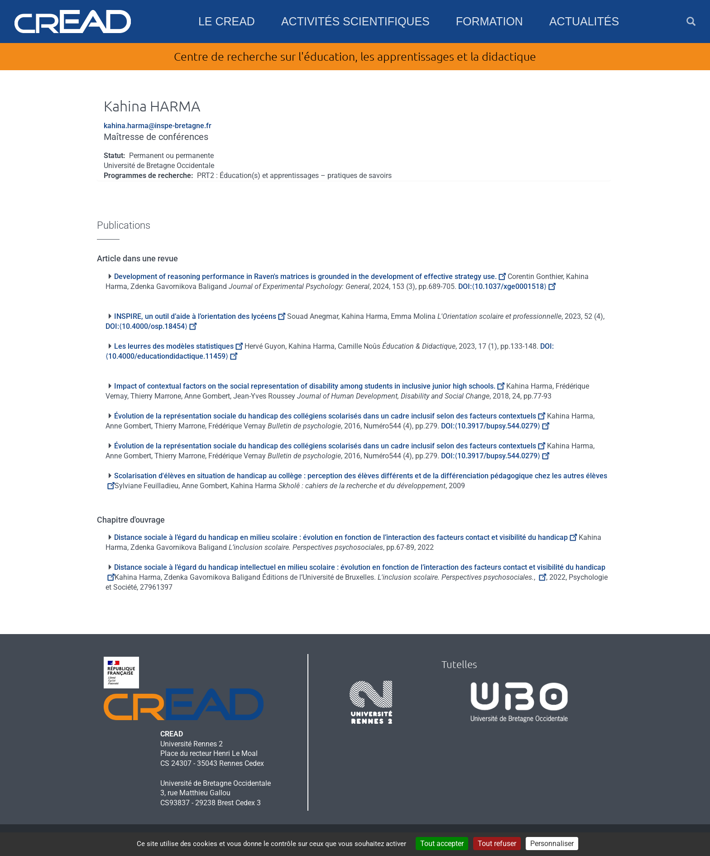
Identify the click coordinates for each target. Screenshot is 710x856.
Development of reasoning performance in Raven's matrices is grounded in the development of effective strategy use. (310, 276)
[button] (691, 21)
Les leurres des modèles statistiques (178, 346)
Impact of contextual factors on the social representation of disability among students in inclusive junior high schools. (309, 386)
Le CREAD (226, 21)
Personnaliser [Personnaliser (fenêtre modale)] (552, 843)
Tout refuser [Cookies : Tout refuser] (497, 843)
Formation (489, 21)
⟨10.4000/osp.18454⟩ (158, 326)
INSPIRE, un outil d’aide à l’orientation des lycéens (199, 316)
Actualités (584, 21)
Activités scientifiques (355, 21)
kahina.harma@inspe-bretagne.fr (157, 125)
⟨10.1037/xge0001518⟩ (514, 286)
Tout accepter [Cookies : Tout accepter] (442, 843)
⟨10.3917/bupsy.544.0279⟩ (502, 426)
